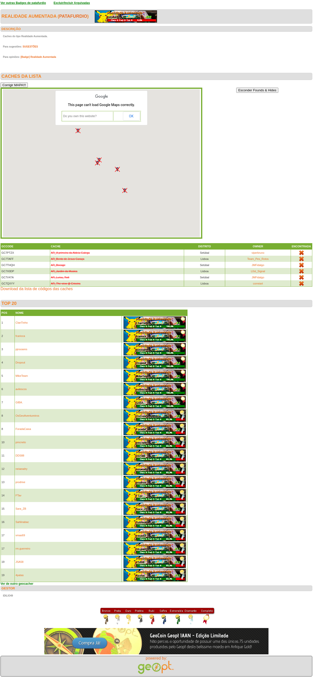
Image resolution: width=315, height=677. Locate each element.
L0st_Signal (258, 271)
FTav (18, 495)
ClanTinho (22, 322)
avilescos (21, 389)
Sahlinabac (22, 521)
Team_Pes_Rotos (258, 258)
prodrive (20, 482)
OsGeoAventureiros (27, 415)
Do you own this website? (80, 116)
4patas (20, 575)
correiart (258, 283)
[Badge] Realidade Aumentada (38, 57)
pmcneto (21, 442)
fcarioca (20, 335)
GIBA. (19, 402)
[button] (117, 169)
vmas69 (20, 535)
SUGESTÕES (30, 46)
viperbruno (258, 252)
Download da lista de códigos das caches (36, 289)
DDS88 (20, 455)
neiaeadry (21, 468)
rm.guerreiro (23, 548)
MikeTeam (22, 375)
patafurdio (73, 16)
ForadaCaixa (23, 428)
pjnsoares (21, 349)
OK (131, 116)
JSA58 (19, 561)
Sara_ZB (21, 508)
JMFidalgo (258, 265)
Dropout (20, 362)
